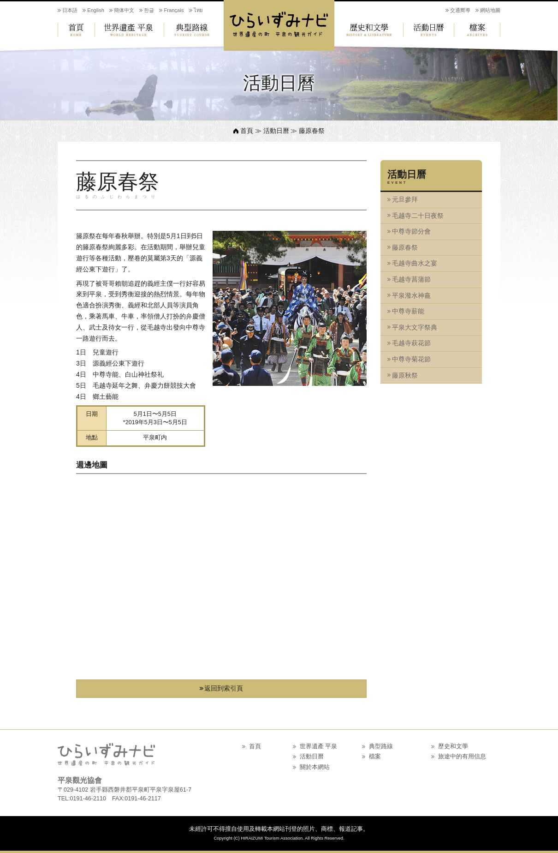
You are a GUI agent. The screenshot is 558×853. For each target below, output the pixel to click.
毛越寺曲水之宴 (414, 263)
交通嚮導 (460, 10)
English (95, 10)
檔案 (477, 30)
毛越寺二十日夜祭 (418, 215)
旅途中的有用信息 (462, 756)
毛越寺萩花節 (411, 343)
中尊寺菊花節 (411, 359)
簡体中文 (124, 10)
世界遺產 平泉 (129, 30)
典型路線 (194, 30)
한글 (149, 10)
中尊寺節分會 (411, 231)
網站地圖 (490, 10)
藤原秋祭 (405, 375)
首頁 (76, 30)
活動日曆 (429, 30)
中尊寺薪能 (408, 311)
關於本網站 (315, 767)
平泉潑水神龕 (411, 295)
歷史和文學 (369, 30)
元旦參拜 (405, 199)
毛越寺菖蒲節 (411, 279)
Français (174, 10)
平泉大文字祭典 (414, 327)
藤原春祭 (405, 247)
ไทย (198, 10)
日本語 (69, 10)
